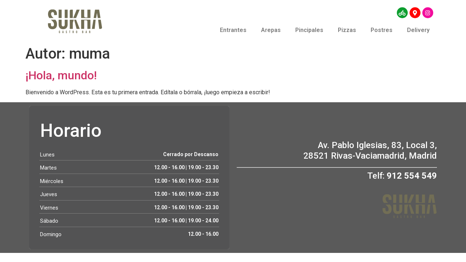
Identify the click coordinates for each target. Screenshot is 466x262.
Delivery (418, 30)
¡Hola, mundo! (61, 75)
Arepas (271, 30)
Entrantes (233, 30)
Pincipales (309, 30)
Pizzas (347, 30)
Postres (381, 30)
